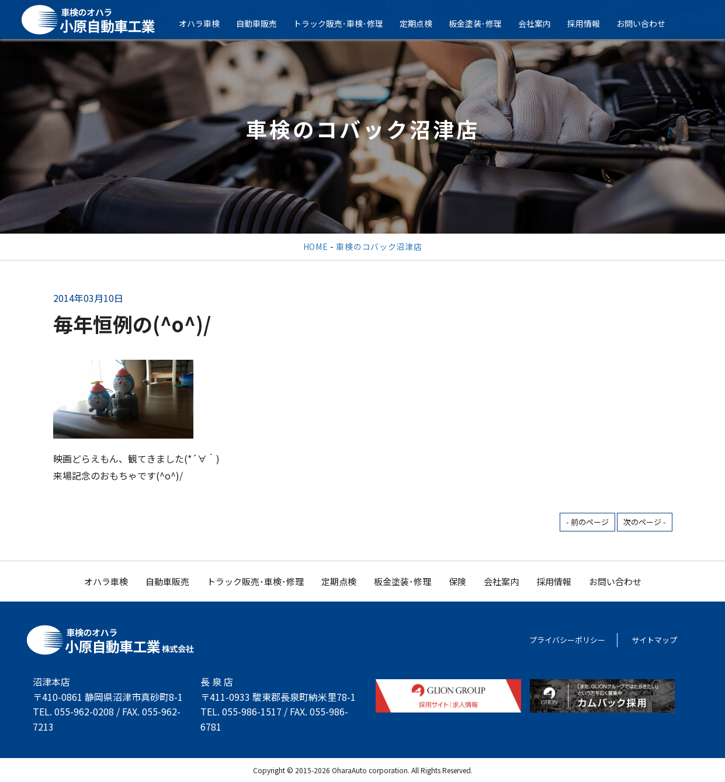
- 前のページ (587, 521)
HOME (315, 246)
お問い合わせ (648, 23)
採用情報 (591, 23)
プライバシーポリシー (567, 639)
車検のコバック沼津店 (379, 246)
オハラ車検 (206, 23)
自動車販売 (264, 23)
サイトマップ (654, 639)
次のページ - (644, 521)
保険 (457, 581)
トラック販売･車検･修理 (346, 23)
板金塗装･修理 (482, 23)
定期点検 (423, 23)
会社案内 (542, 23)
